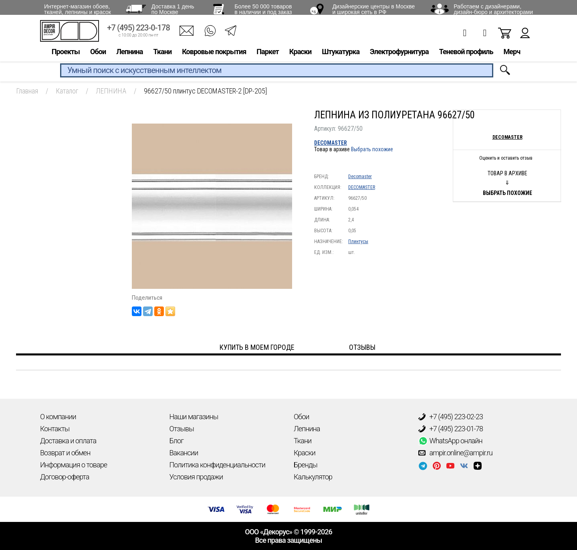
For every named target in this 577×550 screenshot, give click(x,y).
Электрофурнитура (399, 55)
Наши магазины (193, 416)
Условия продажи (196, 477)
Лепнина (129, 55)
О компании (58, 416)
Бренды (305, 465)
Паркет (267, 55)
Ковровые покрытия (214, 55)
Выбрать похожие (372, 149)
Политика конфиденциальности (217, 465)
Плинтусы (358, 241)
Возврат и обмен (65, 453)
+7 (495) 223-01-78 (450, 429)
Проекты (66, 55)
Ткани (162, 55)
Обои (98, 55)
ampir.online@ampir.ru (455, 453)
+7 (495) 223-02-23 (450, 417)
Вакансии (183, 453)
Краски (300, 55)
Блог (176, 440)
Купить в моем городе (257, 347)
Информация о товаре (73, 465)
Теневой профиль (466, 55)
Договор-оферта (64, 477)
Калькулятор (313, 477)
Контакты (54, 428)
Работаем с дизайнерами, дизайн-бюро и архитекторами (493, 9)
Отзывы (181, 428)
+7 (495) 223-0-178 (138, 31)
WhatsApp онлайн (450, 441)
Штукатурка (340, 55)
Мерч (511, 55)
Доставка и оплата (68, 440)
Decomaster (360, 176)
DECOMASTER (330, 143)
